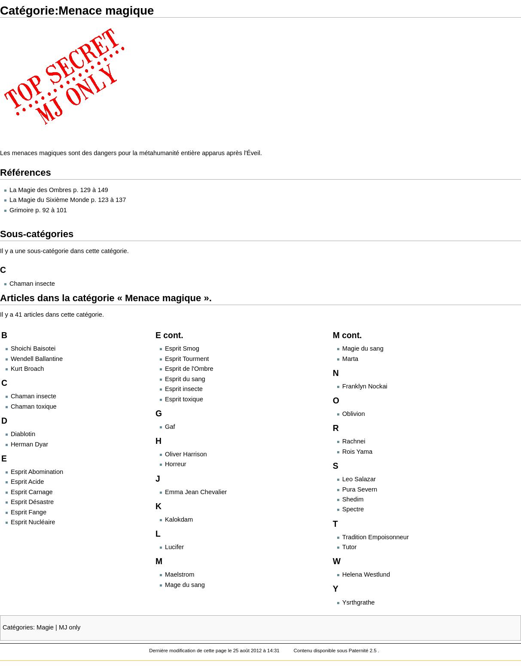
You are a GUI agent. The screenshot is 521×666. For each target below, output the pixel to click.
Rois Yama (357, 451)
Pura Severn (359, 489)
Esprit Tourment (187, 358)
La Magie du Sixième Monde (49, 199)
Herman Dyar (29, 444)
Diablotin (23, 434)
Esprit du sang (185, 379)
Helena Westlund (366, 574)
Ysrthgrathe (358, 602)
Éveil (253, 153)
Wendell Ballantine (37, 358)
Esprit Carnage (32, 492)
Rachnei (354, 441)
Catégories (18, 627)
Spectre (353, 509)
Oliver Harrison (186, 454)
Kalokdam (179, 519)
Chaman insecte (32, 283)
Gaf (170, 426)
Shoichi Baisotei (33, 348)
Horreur (175, 464)
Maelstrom (179, 574)
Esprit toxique (184, 399)
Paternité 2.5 (363, 650)
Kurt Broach (27, 368)
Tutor (349, 547)
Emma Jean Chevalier (196, 492)
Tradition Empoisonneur (375, 537)
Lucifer (174, 547)
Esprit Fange (28, 512)
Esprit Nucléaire (33, 522)
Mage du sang (185, 584)
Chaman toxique (34, 406)
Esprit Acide (27, 481)
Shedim (353, 499)
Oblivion (353, 413)
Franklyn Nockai (364, 386)
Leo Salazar (359, 479)
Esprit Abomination (37, 471)
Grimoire (21, 210)
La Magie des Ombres (40, 189)
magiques (53, 153)
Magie (45, 627)
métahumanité (159, 153)
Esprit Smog (182, 348)
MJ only (70, 627)
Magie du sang (363, 348)
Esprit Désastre (32, 501)
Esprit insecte (184, 388)
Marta (350, 358)
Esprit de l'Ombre (189, 368)
